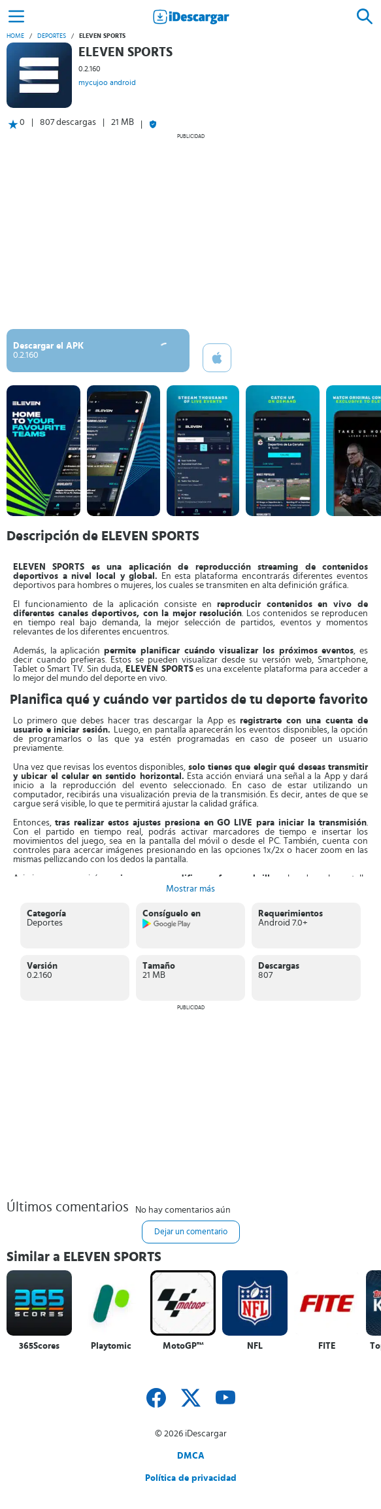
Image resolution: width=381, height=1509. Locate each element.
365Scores (39, 1346)
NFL (255, 1346)
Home (15, 36)
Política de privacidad (191, 1478)
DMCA (191, 1456)
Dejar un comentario (190, 1232)
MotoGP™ (183, 1346)
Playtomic (111, 1346)
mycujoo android (107, 82)
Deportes (51, 36)
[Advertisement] (190, 230)
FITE (327, 1346)
